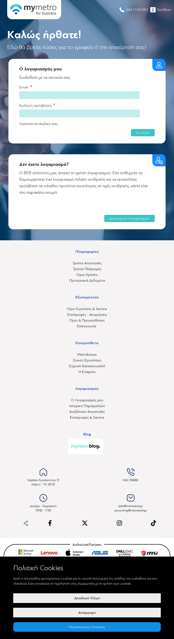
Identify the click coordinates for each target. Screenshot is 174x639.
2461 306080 (130, 480)
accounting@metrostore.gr (131, 510)
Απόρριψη (87, 612)
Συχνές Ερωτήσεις (87, 360)
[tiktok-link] (153, 523)
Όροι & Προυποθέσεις (87, 320)
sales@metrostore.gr (130, 506)
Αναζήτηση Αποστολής (87, 411)
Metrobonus (87, 354)
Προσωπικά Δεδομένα (87, 280)
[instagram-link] (119, 523)
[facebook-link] (50, 523)
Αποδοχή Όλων (87, 598)
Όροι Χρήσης (87, 275)
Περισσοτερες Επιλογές (87, 627)
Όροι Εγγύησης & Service (87, 309)
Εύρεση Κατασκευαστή (87, 366)
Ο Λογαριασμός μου (87, 400)
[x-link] (85, 523)
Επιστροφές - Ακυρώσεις (87, 314)
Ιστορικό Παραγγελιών (87, 406)
